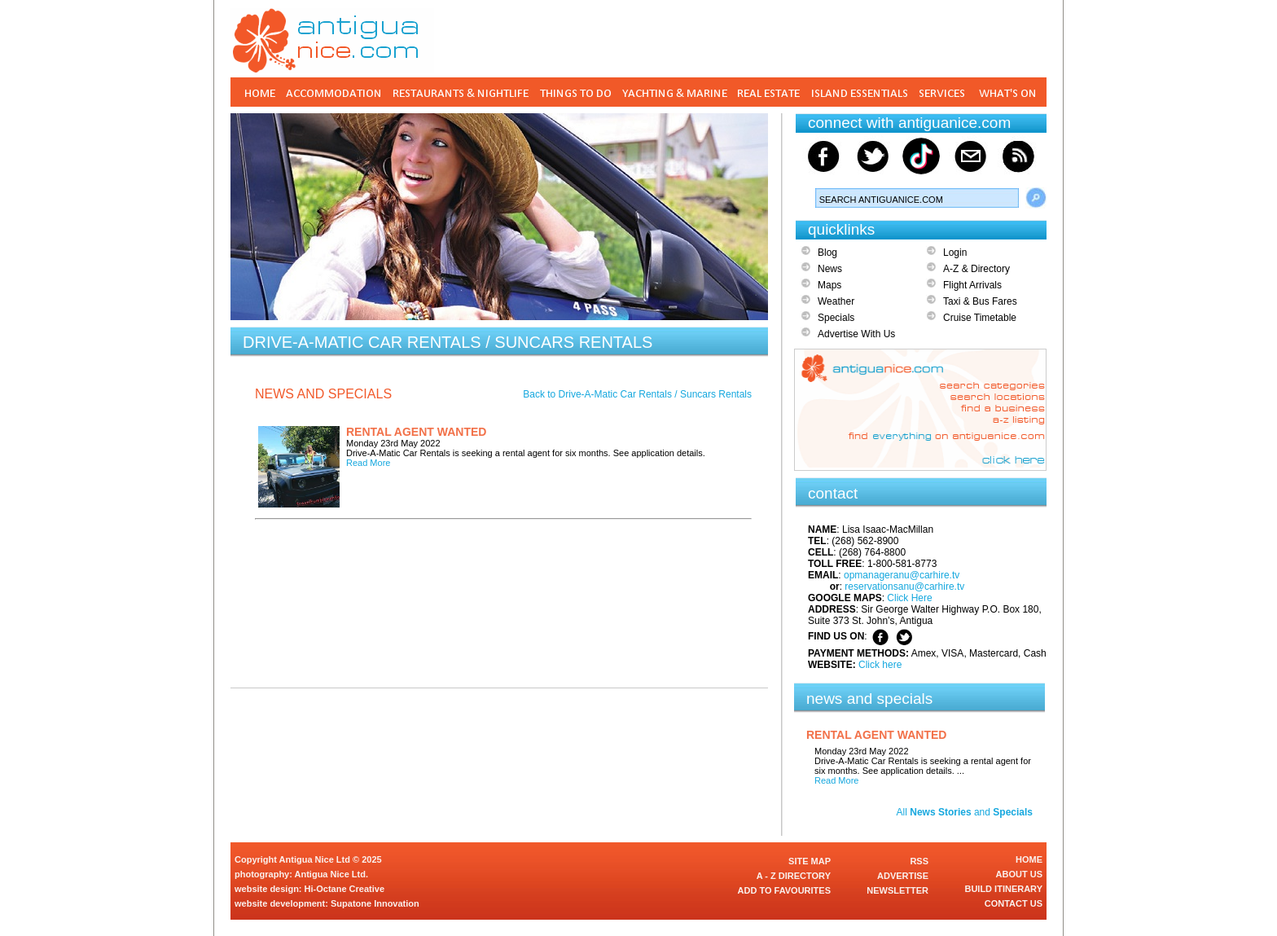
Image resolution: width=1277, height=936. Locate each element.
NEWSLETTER (897, 890)
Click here (880, 664)
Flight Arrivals (972, 285)
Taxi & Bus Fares (980, 301)
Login (955, 252)
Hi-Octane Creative (344, 889)
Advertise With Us (856, 334)
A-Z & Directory (976, 269)
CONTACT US (1013, 903)
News (830, 269)
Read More (368, 463)
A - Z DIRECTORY (794, 876)
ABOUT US (1019, 874)
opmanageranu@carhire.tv (901, 575)
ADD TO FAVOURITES (785, 890)
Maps (829, 285)
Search (1036, 198)
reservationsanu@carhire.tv (904, 586)
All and (965, 812)
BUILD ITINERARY (1003, 889)
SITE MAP (809, 861)
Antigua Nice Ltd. (331, 874)
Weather (836, 301)
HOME (1029, 859)
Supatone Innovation (375, 903)
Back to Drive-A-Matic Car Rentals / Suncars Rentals (637, 394)
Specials (836, 317)
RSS (919, 861)
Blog (827, 252)
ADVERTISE (902, 876)
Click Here (909, 598)
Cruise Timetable (979, 317)
